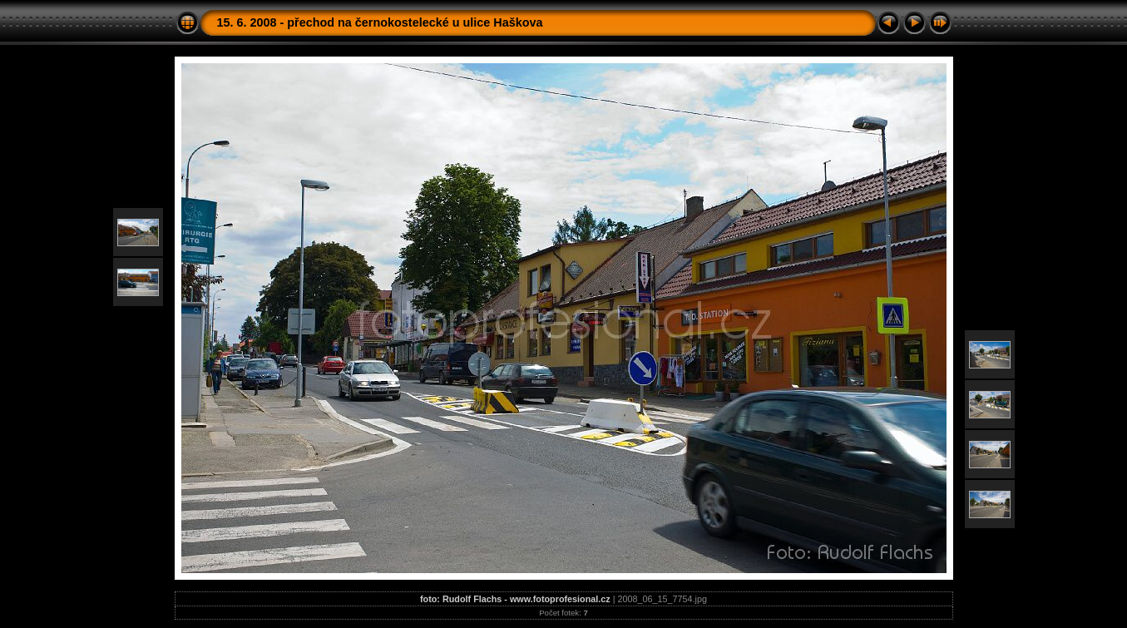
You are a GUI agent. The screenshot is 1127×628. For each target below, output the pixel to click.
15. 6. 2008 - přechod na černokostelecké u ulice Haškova (380, 22)
